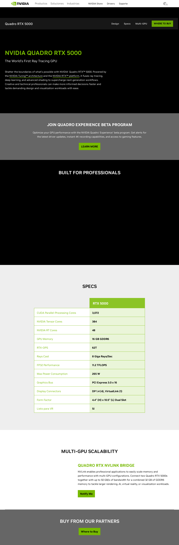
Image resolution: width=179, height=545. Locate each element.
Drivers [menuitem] (111, 3)
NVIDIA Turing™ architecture (26, 75)
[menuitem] (41, 3)
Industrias (73, 3)
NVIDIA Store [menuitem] (95, 3)
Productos (41, 3)
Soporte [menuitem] (123, 3)
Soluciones (57, 3)
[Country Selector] (165, 4)
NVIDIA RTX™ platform (66, 75)
